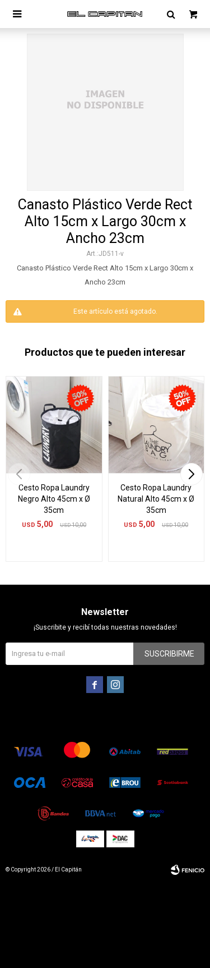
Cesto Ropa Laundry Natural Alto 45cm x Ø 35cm (156, 499)
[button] (191, 474)
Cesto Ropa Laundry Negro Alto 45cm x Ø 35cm (54, 499)
